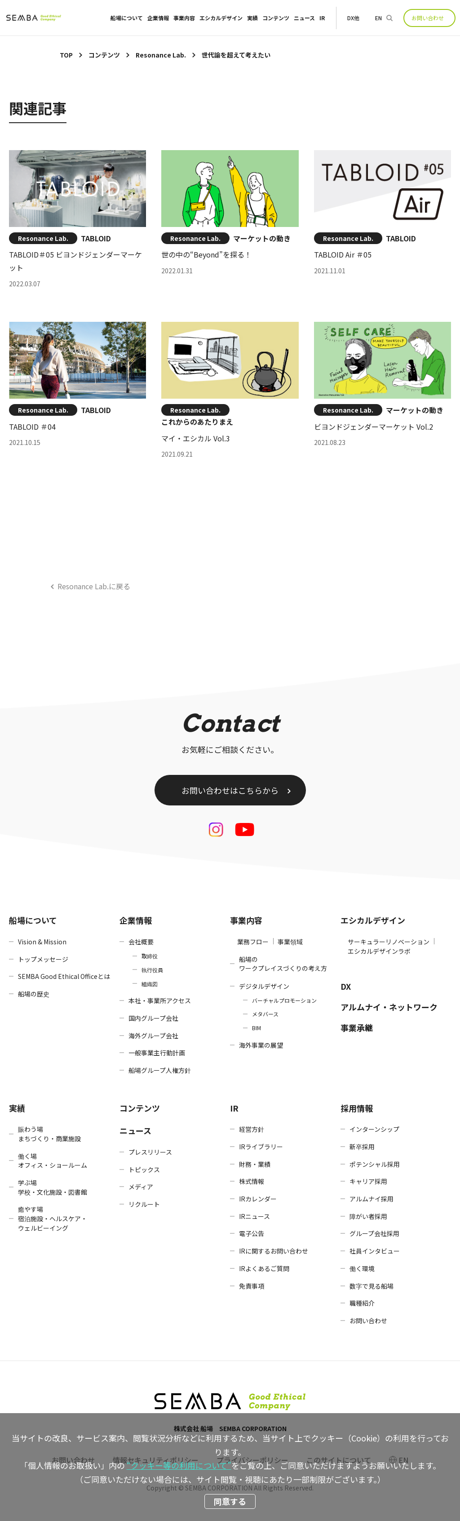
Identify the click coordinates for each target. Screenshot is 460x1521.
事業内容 (184, 18)
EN (378, 18)
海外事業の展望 (261, 1045)
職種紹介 (362, 1303)
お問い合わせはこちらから (230, 790)
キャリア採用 (368, 1181)
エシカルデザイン (221, 18)
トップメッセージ (43, 959)
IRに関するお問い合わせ (273, 1250)
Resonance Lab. (43, 238)
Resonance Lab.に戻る (94, 586)
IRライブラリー (261, 1146)
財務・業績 (254, 1164)
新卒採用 (362, 1146)
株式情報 (251, 1181)
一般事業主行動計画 (156, 1052)
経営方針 (251, 1129)
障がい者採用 (368, 1216)
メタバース (265, 1014)
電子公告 (251, 1233)
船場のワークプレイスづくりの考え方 (283, 964)
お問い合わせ (427, 18)
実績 (252, 18)
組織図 (150, 983)
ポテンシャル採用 (374, 1164)
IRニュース (254, 1216)
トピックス (144, 1169)
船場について (127, 18)
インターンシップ (374, 1129)
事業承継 (357, 1027)
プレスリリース (150, 1151)
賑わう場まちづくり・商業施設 (49, 1134)
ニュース (304, 18)
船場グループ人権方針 (159, 1070)
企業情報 (158, 18)
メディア (140, 1186)
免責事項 (251, 1285)
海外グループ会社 (153, 1035)
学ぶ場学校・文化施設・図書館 (52, 1187)
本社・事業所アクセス (159, 1000)
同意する (230, 1501)
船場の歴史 (33, 993)
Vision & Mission (42, 941)
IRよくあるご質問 (264, 1268)
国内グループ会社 (153, 1018)
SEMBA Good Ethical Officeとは (64, 976)
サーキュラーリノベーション (388, 941)
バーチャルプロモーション (284, 1000)
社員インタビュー (374, 1250)
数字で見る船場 (371, 1285)
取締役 (150, 956)
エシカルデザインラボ (379, 951)
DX (346, 986)
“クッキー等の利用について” (179, 1465)
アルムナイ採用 (371, 1198)
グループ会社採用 (374, 1233)
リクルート (144, 1204)
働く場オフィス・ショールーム (52, 1161)
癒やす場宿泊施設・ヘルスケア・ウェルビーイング (52, 1218)
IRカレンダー (258, 1198)
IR (322, 18)
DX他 (353, 18)
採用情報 (357, 1108)
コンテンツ (275, 18)
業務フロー (253, 941)
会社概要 (141, 941)
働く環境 (362, 1268)
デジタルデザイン (264, 986)
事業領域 (290, 941)
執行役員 (152, 970)
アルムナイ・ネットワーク (389, 1007)
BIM (256, 1028)
